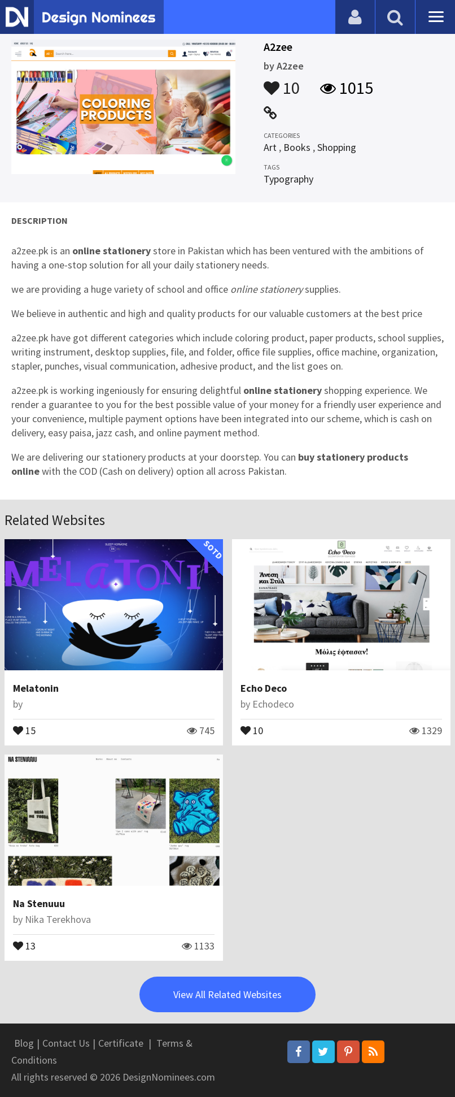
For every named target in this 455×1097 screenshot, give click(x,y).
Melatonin (36, 688)
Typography (288, 178)
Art (270, 147)
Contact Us (66, 1043)
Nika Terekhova (58, 919)
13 (24, 945)
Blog (24, 1043)
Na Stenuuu (39, 903)
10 (282, 82)
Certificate (120, 1043)
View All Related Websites (227, 994)
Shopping (336, 147)
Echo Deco (263, 688)
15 (24, 729)
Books (296, 147)
